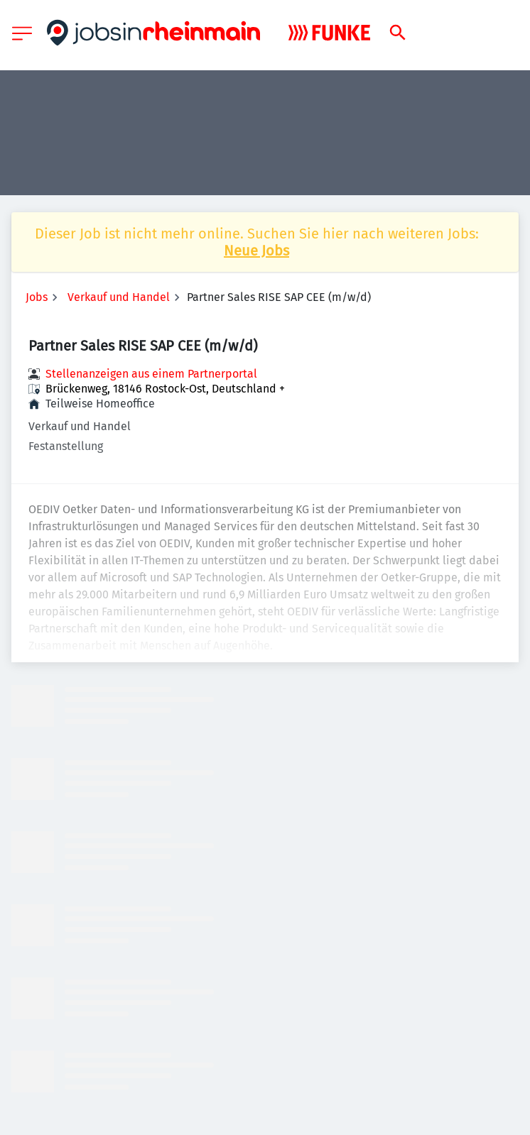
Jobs (37, 297)
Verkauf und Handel (118, 297)
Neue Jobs (256, 250)
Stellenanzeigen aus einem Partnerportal (151, 373)
